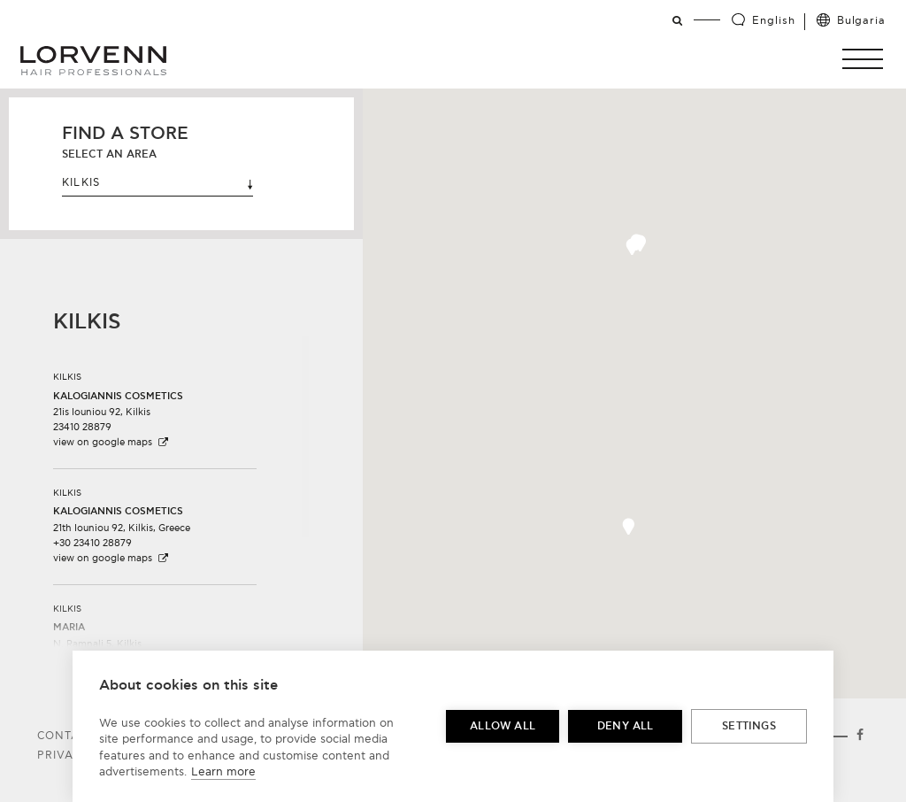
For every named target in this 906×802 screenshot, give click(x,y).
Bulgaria (861, 20)
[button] (632, 246)
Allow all (502, 726)
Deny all (625, 726)
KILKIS (157, 182)
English (773, 20)
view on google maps (111, 442)
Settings (749, 726)
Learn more (223, 772)
